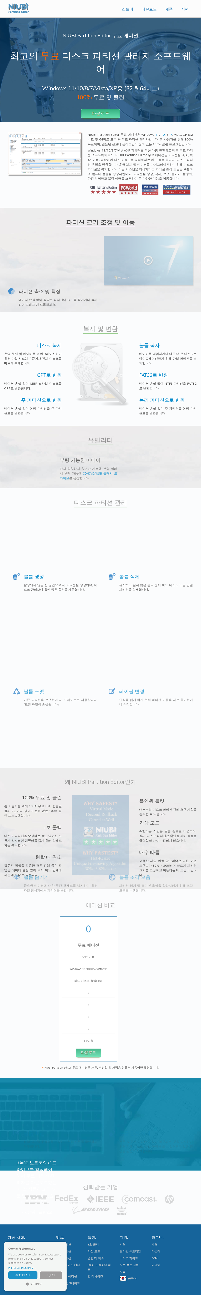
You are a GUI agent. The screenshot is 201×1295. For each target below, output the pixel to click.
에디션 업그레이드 (68, 1283)
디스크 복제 (31, 345)
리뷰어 (155, 1265)
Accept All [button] (22, 1275)
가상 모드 (94, 1251)
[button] (35, 1268)
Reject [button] (51, 1275)
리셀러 (155, 1251)
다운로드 (149, 8)
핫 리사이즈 (95, 1276)
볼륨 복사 (167, 345)
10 (163, 134)
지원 (185, 8)
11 (157, 134)
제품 (169, 8)
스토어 (127, 8)
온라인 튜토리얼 (130, 1251)
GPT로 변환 (31, 375)
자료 (122, 1272)
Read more (39, 1263)
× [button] (61, 1246)
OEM (154, 1258)
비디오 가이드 (129, 1258)
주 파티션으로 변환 (23, 400)
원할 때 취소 (96, 1258)
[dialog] (35, 1266)
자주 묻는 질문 (129, 1265)
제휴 (154, 1244)
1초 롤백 (93, 1244)
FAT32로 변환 (171, 375)
